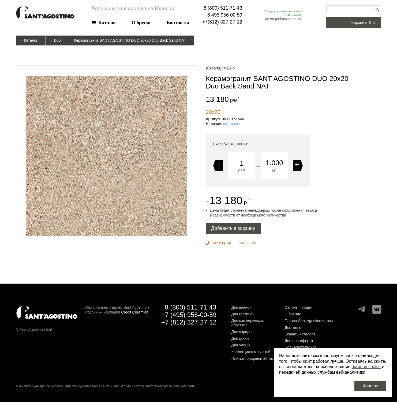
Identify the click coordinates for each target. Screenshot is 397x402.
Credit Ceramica (134, 312)
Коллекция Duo (220, 68)
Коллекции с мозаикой (251, 352)
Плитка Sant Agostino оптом (308, 321)
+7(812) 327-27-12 (222, 22)
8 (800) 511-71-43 (223, 8)
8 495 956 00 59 (224, 15)
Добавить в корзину (233, 228)
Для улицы (240, 345)
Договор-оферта (298, 341)
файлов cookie (366, 366)
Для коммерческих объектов (247, 322)
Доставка (292, 327)
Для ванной (241, 307)
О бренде (141, 22)
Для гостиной (242, 314)
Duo (57, 40)
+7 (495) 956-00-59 (188, 314)
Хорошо (370, 386)
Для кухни (240, 338)
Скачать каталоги (299, 334)
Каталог (107, 22)
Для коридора (243, 332)
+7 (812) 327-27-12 (188, 322)
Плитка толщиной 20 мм (252, 358)
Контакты (177, 22)
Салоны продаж (298, 307)
